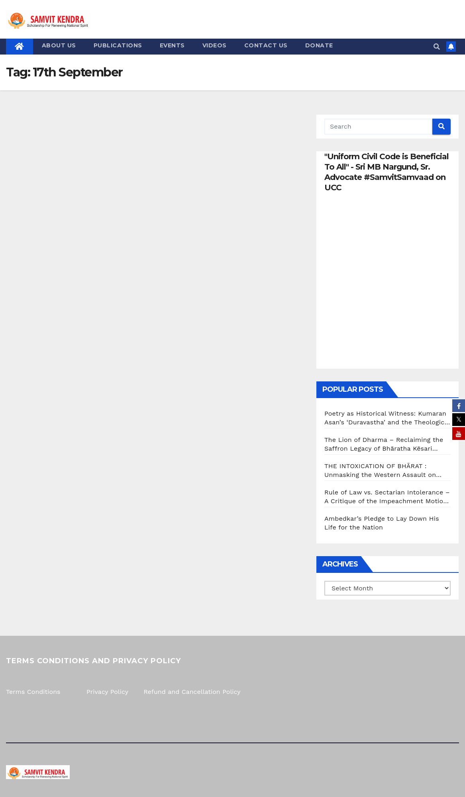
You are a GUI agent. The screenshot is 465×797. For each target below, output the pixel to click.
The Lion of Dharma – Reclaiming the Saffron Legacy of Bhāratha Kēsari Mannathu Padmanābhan (383, 444)
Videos (214, 45)
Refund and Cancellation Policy (191, 691)
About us (59, 45)
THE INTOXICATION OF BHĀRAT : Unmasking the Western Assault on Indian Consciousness (380, 470)
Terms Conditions (33, 691)
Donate (319, 45)
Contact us (266, 45)
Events (172, 45)
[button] (437, 47)
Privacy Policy (107, 691)
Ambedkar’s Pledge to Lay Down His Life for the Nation (381, 523)
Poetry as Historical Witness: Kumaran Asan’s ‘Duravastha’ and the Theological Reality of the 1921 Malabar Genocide (387, 418)
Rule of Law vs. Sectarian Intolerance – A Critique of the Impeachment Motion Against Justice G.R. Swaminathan (387, 497)
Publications (118, 45)
